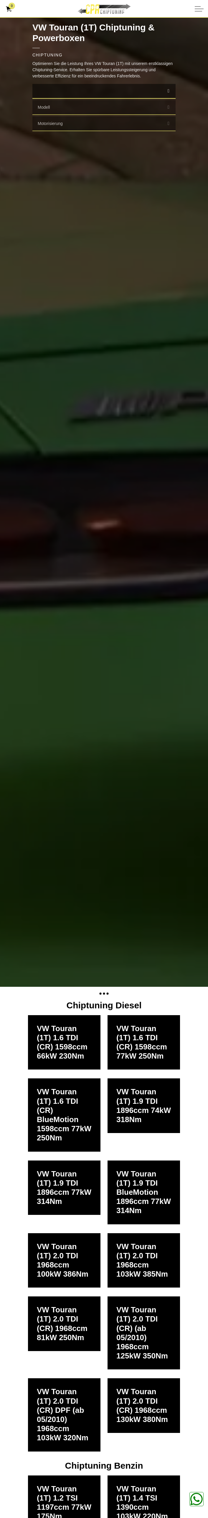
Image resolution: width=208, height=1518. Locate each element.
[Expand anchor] (104, 993)
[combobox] (104, 91)
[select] (168, 91)
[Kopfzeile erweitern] (199, 9)
